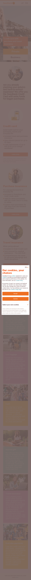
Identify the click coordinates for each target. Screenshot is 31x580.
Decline (15, 299)
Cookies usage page (16, 289)
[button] (14, 305)
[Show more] (28, 305)
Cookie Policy (19, 280)
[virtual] (27, 267)
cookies (4, 277)
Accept (15, 293)
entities (13, 276)
